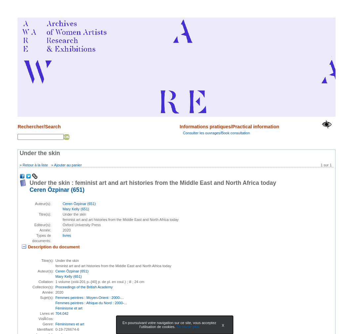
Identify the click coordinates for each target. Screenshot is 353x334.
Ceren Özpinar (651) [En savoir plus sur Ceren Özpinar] (56, 190)
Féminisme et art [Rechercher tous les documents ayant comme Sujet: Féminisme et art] (68, 308)
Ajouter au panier (68, 165)
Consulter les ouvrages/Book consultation (216, 133)
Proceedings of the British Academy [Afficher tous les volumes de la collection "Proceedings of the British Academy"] (84, 287)
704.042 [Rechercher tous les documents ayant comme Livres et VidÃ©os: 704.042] (61, 313)
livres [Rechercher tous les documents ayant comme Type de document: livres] (66, 235)
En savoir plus (187, 327)
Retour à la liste (35, 165)
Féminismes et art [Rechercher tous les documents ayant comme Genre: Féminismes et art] (69, 324)
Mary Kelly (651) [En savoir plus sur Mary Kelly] (75, 209)
